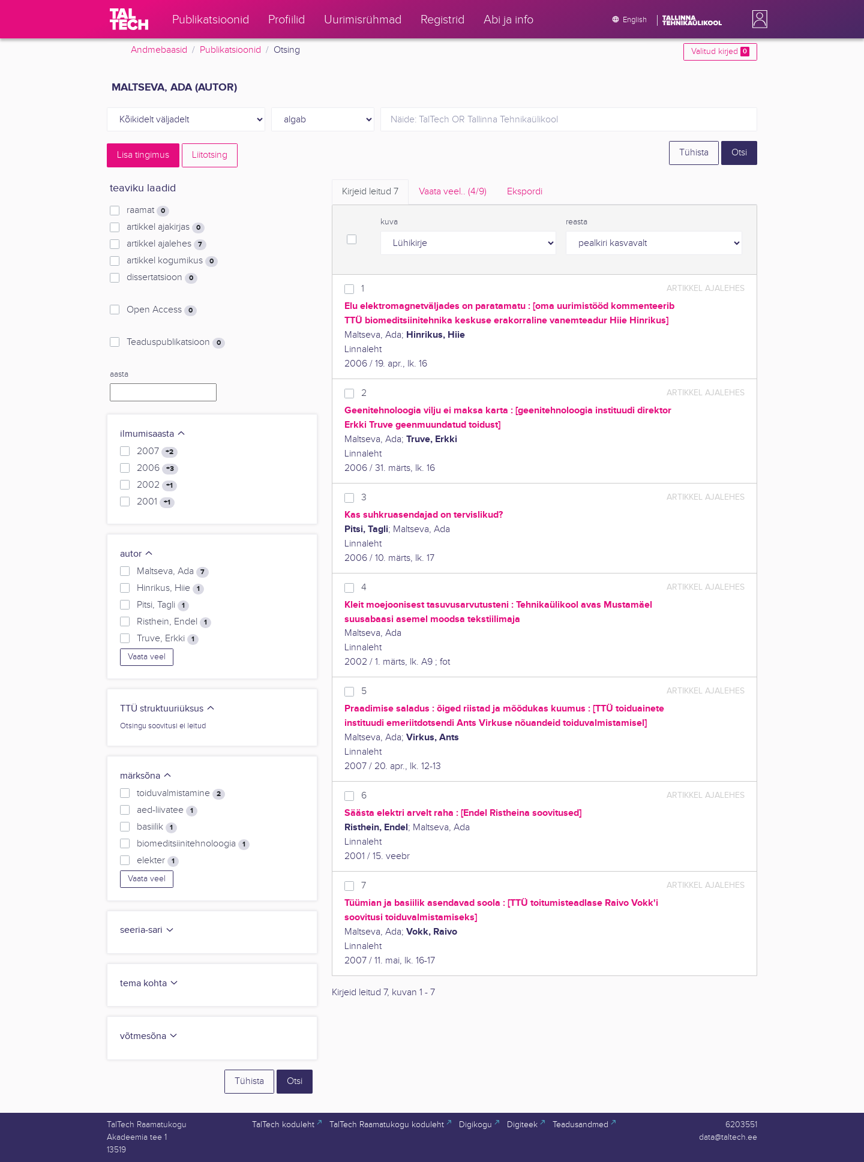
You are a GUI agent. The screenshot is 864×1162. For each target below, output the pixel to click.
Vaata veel (147, 657)
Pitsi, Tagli (163, 605)
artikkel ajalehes (166, 244)
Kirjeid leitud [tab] (370, 191)
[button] (757, 19)
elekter (158, 861)
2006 (157, 469)
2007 (157, 452)
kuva (389, 222)
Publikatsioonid (230, 50)
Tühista (694, 152)
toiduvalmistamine (181, 794)
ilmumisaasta (153, 434)
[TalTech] (129, 19)
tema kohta (149, 983)
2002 (157, 485)
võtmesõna (149, 1036)
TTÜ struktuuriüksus (167, 708)
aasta (119, 374)
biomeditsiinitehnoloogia (193, 844)
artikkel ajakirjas (166, 227)
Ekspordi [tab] (524, 191)
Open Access (162, 310)
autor (137, 554)
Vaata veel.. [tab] (453, 191)
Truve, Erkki (168, 639)
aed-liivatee (167, 810)
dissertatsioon (162, 278)
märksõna (146, 776)
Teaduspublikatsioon (176, 343)
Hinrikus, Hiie (170, 588)
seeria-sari (147, 930)
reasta (576, 222)
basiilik (157, 827)
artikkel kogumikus (172, 261)
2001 (156, 502)
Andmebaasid (159, 50)
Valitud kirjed (720, 51)
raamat (148, 211)
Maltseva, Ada (173, 572)
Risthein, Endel (174, 622)
